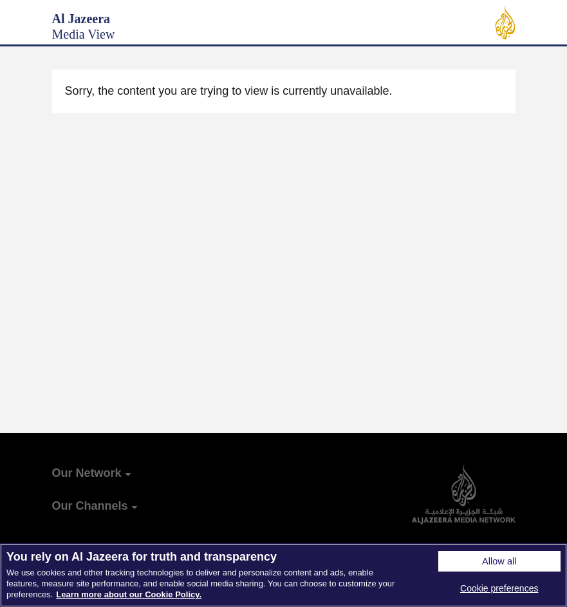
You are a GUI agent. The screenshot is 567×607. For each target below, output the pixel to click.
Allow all (499, 561)
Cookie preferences (499, 588)
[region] (283, 575)
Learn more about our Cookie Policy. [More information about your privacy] (128, 594)
